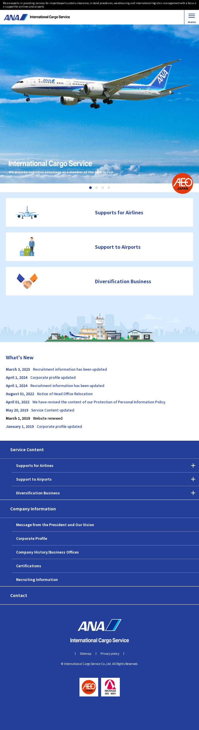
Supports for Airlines (34, 465)
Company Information (33, 509)
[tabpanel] (99, 103)
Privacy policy (110, 653)
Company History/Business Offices (47, 551)
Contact (18, 595)
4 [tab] (109, 187)
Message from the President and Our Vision (55, 524)
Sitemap (85, 653)
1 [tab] (90, 187)
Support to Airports (34, 479)
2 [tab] (96, 187)
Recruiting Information (37, 579)
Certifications (28, 565)
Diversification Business (38, 492)
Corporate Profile (31, 538)
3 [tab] (102, 187)
